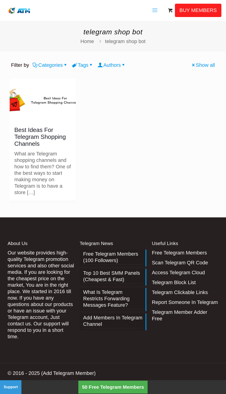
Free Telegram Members (179, 253)
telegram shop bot (125, 41)
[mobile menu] (155, 10)
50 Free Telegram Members (113, 387)
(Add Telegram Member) (68, 373)
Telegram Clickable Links (180, 292)
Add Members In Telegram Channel (112, 321)
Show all (203, 65)
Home (87, 41)
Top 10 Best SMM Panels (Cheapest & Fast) (111, 276)
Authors (112, 65)
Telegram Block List (174, 282)
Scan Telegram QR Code (180, 263)
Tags (82, 65)
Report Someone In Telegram (185, 302)
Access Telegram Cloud (178, 272)
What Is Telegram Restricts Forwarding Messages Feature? (106, 298)
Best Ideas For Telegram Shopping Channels (40, 136)
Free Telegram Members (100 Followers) (110, 257)
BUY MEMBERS (198, 10)
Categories (50, 65)
